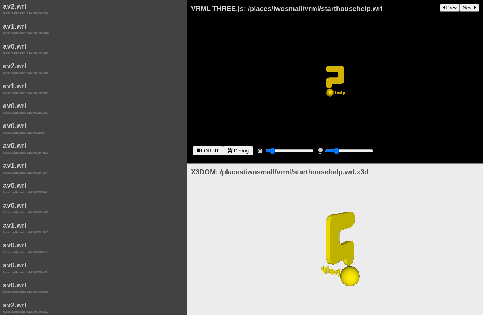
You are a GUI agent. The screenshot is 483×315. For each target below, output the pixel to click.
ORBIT (208, 148)
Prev (450, 8)
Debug (238, 148)
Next (469, 8)
